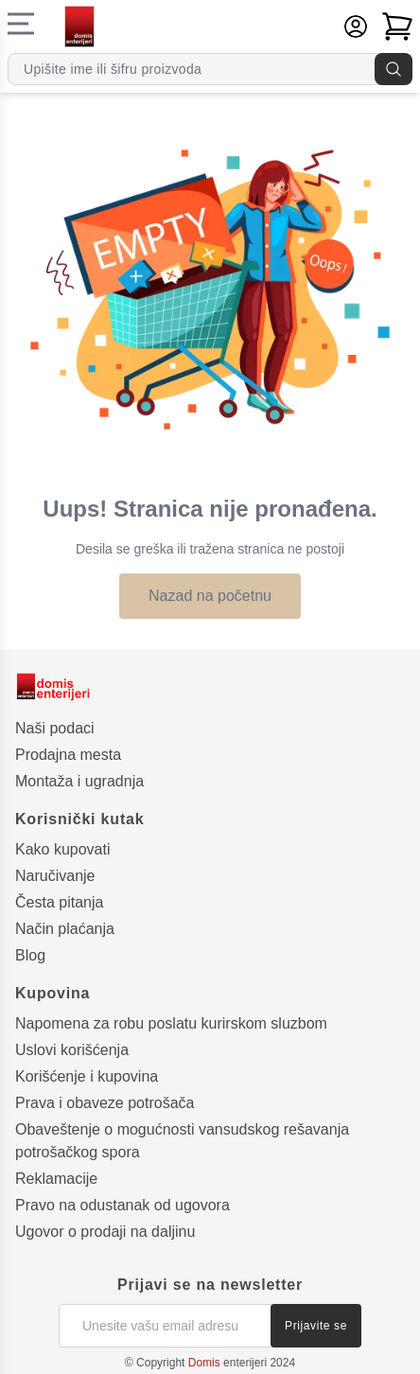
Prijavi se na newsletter (210, 1285)
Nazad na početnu (210, 596)
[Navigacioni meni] (21, 23)
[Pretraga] (393, 69)
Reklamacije (56, 1179)
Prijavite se (316, 1325)
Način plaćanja (64, 929)
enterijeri (227, 1362)
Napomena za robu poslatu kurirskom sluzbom (171, 1023)
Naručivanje (55, 876)
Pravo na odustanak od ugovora (122, 1205)
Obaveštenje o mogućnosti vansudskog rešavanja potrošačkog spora (182, 1140)
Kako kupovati (63, 849)
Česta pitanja (59, 902)
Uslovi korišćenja (72, 1050)
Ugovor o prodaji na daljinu (105, 1232)
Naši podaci (55, 728)
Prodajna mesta (68, 755)
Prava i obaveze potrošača (104, 1103)
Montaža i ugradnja (79, 781)
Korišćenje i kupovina (86, 1076)
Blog (30, 955)
